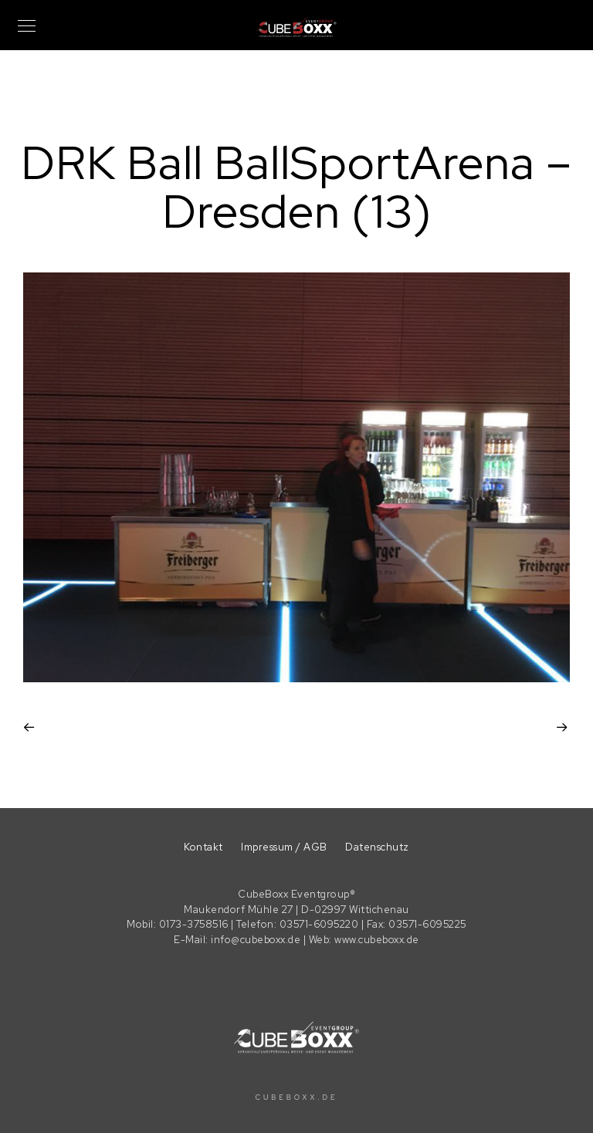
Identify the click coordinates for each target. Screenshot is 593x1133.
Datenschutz (377, 847)
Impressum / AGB (284, 847)
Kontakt (203, 847)
